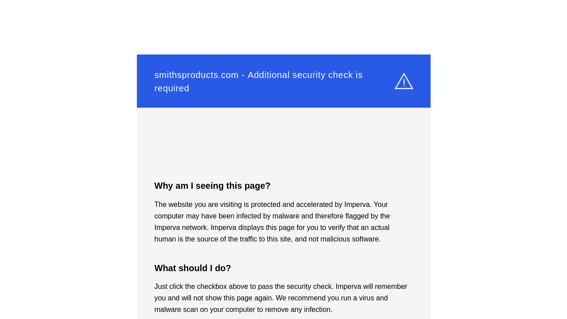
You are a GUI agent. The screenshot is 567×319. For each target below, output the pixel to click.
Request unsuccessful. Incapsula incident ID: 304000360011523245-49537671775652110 (283, 159)
